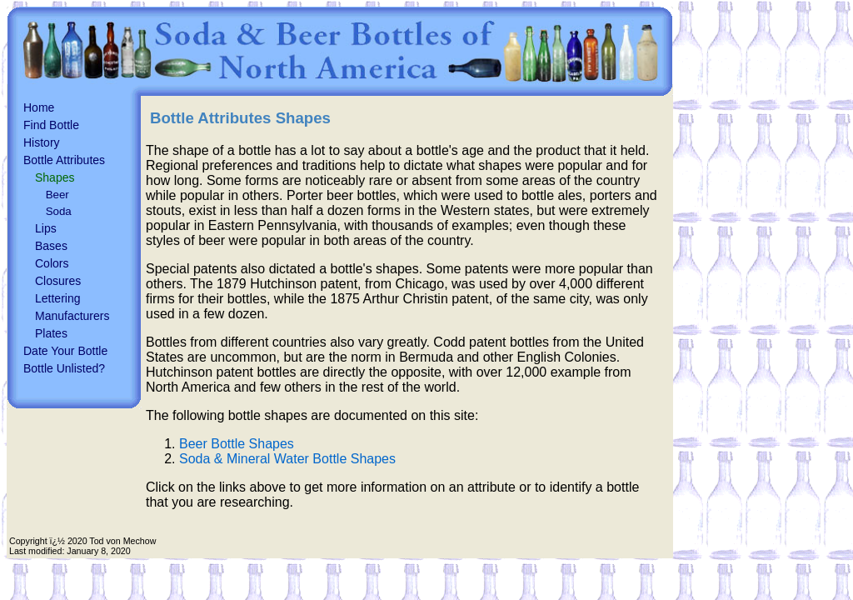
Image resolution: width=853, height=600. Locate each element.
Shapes (54, 177)
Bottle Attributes (64, 160)
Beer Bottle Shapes (236, 444)
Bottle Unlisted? (64, 368)
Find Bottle (51, 125)
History (41, 142)
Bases (51, 245)
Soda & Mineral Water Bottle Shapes (287, 459)
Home (38, 107)
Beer (57, 194)
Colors (51, 263)
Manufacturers (72, 315)
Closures (58, 281)
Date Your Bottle (65, 351)
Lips (46, 228)
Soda (59, 211)
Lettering (57, 298)
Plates (51, 333)
